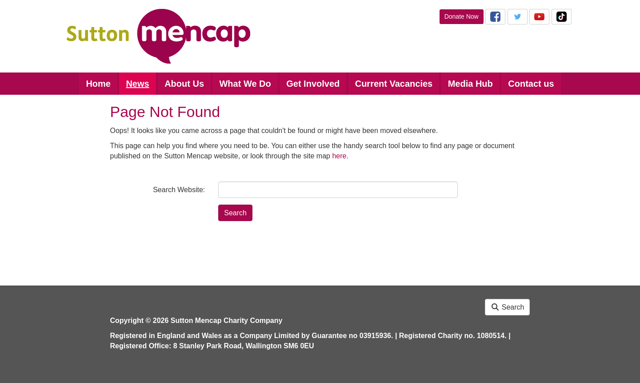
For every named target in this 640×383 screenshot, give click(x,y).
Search (507, 307)
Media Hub (470, 84)
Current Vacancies (394, 84)
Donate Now (461, 16)
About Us (184, 84)
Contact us (531, 84)
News (137, 84)
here (339, 156)
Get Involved (313, 84)
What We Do (245, 84)
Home (98, 84)
